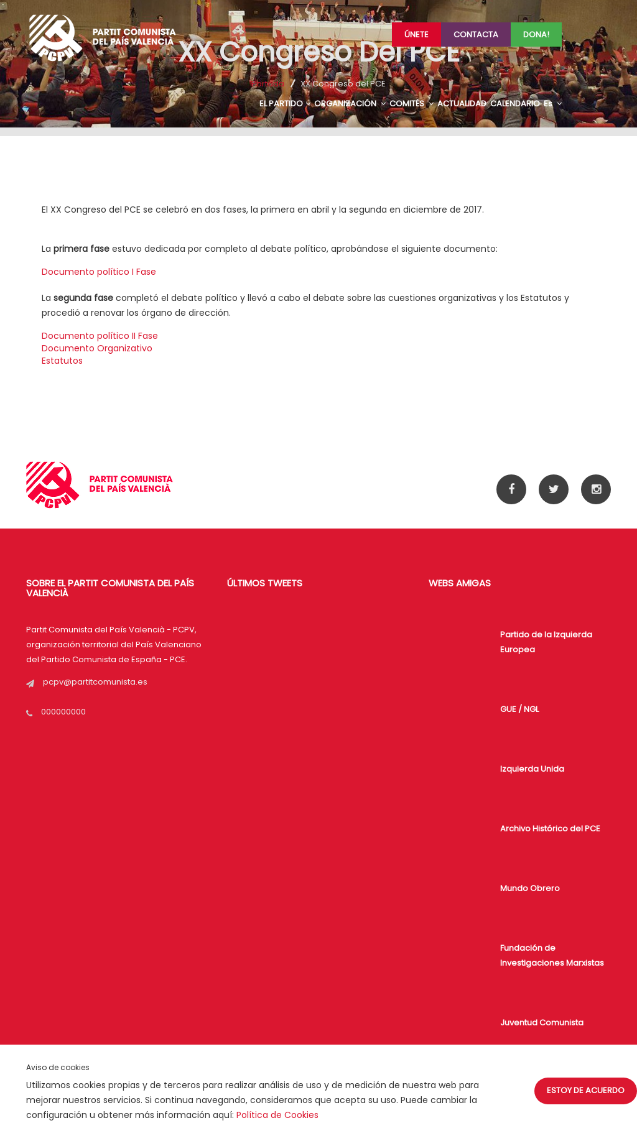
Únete (416, 34)
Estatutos (62, 360)
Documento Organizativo (97, 348)
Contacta (476, 34)
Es (553, 103)
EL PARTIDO (284, 103)
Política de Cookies (277, 1115)
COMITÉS (411, 103)
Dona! (536, 34)
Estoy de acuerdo (586, 1090)
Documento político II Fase (100, 336)
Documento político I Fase (99, 272)
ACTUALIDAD (461, 103)
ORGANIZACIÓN (350, 103)
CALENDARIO (515, 103)
